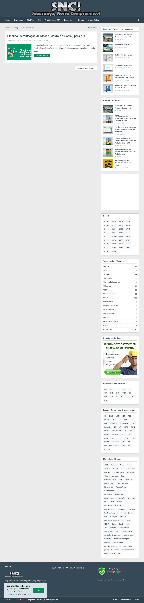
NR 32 (128, 244)
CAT (114, 420)
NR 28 (128, 240)
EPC (132, 420)
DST (120, 480)
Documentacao (120, 294)
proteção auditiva (126, 546)
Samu (120, 326)
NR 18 (106, 236)
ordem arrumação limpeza (113, 542)
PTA (122, 397)
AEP (29, 41)
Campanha (120, 278)
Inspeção (107, 427)
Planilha (120, 318)
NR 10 (106, 229)
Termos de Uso (125, 600)
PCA (131, 431)
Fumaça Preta (121, 487)
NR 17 (128, 233)
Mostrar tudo (92, 28)
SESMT (106, 524)
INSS (119, 491)
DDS (120, 290)
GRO (133, 423)
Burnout (115, 469)
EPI (105, 423)
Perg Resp (118, 505)
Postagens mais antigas (85, 68)
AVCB (106, 465)
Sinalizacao (126, 445)
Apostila (120, 266)
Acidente (114, 465)
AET (123, 416)
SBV (128, 520)
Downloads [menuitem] (18, 20)
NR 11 (114, 229)
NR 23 (128, 236)
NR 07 (114, 225)
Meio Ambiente (109, 498)
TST (105, 528)
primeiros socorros (110, 546)
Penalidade (108, 505)
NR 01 (106, 222)
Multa (106, 502)
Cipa (122, 476)
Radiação (113, 517)
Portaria (122, 509)
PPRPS (106, 442)
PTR (105, 400)
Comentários (127, 29)
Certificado (130, 472)
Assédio (107, 469)
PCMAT (106, 434)
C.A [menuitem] (39, 20)
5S (105, 416)
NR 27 (121, 240)
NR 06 (106, 225)
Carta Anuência (118, 472)
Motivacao (131, 498)
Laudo (106, 431)
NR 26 (114, 240)
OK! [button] (38, 590)
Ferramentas (120, 302)
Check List (120, 286)
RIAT (129, 442)
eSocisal (107, 449)
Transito (113, 528)
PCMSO (115, 434)
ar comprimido (124, 528)
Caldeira (107, 472)
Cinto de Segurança (111, 476)
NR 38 (114, 251)
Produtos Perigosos (111, 513)
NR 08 (121, 225)
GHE (111, 393)
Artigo (129, 465)
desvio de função (128, 535)
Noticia (119, 502)
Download (120, 298)
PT (117, 397)
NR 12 (121, 229)
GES (105, 393)
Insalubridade (120, 310)
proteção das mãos (111, 550)
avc (117, 531)
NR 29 (106, 244)
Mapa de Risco (117, 431)
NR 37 (106, 251)
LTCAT (133, 427)
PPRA (133, 438)
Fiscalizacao (108, 487)
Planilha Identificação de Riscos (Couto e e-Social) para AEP (46, 36)
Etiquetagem (124, 423)
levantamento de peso (122, 539)
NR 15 (114, 233)
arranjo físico (108, 531)
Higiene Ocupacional (120, 306)
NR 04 (121, 222)
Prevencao (131, 509)
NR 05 (128, 222)
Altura (122, 465)
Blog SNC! (12, 41)
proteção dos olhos (127, 550)
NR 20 (114, 236)
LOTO (126, 427)
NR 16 (121, 233)
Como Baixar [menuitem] (93, 20)
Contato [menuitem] (81, 20)
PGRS (106, 438)
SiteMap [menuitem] (30, 20)
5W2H (111, 416)
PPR (126, 438)
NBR (112, 502)
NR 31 (121, 244)
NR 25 (106, 240)
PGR (129, 434)
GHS (117, 393)
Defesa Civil (129, 480)
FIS (118, 389)
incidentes (107, 539)
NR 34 (114, 247)
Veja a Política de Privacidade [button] (19, 594)
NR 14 (106, 233)
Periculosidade (120, 314)
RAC (105, 517)
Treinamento (120, 329)
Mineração (121, 498)
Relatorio (123, 517)
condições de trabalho (112, 535)
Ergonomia (113, 423)
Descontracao (109, 483)
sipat (119, 553)
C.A (122, 469)
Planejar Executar (110, 509)
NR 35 (121, 247)
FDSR (112, 389)
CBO (128, 469)
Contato (136, 600)
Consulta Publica (110, 480)
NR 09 (128, 225)
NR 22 (121, 236)
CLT (133, 469)
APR (105, 389)
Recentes (107, 29)
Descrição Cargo (122, 483)
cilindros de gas (127, 531)
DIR (120, 420)
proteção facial (109, 553)
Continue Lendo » (42, 56)
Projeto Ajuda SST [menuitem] (52, 20)
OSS (105, 397)
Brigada (120, 274)
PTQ (133, 397)
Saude (121, 524)
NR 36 (128, 247)
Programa (115, 442)
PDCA (123, 434)
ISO (125, 491)
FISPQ (124, 389)
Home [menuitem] (7, 20)
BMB (120, 270)
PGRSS (113, 438)
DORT (126, 420)
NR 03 (114, 222)
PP (126, 502)
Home (115, 600)
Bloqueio (107, 420)
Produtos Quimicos (127, 513)
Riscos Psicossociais (120, 322)
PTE (128, 397)
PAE (126, 431)
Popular (116, 29)
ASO (129, 416)
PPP (120, 438)
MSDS (124, 393)
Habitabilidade (109, 491)
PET (111, 397)
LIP (120, 427)
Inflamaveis (108, 494)
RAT (123, 442)
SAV (123, 520)
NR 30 (114, 244)
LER (115, 427)
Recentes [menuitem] (68, 20)
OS (130, 393)
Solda (128, 524)
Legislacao (119, 494)
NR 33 (106, 247)
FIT (130, 389)
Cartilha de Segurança (120, 282)
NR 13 (128, 229)
